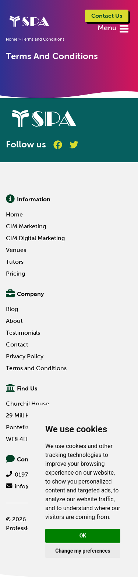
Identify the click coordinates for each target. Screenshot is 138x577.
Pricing (15, 273)
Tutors (15, 262)
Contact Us (106, 16)
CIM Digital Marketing (35, 238)
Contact (17, 344)
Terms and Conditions (36, 368)
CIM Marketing (26, 226)
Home (14, 214)
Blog (12, 309)
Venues (16, 250)
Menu (108, 28)
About (14, 321)
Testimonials (23, 333)
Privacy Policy (24, 356)
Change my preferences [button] (82, 551)
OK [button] (82, 536)
